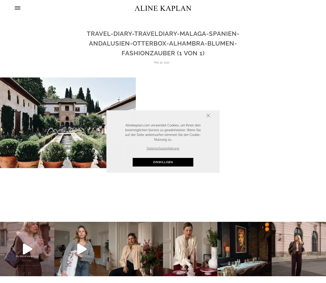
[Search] (17, 260)
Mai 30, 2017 (161, 62)
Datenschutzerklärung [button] (163, 148)
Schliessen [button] (194, 116)
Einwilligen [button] (163, 162)
